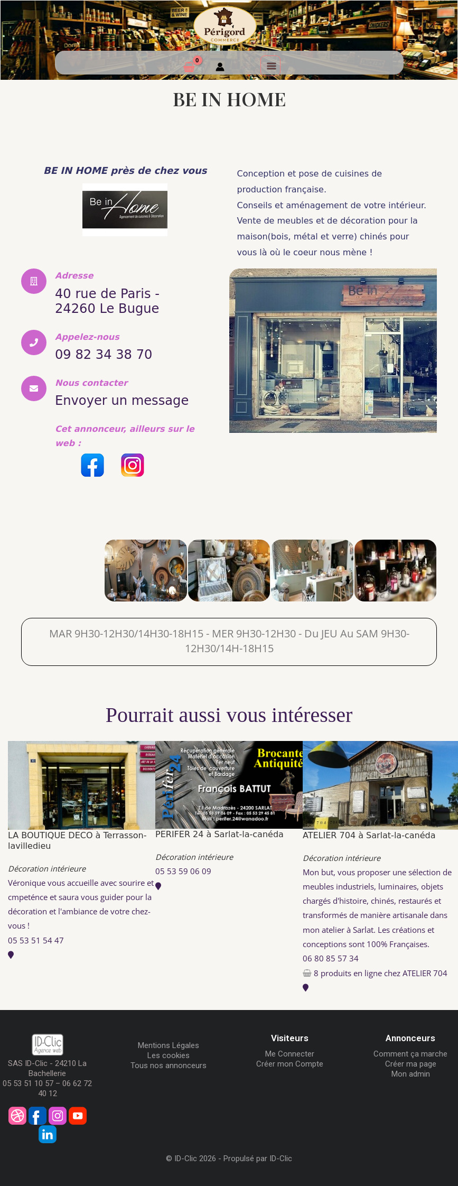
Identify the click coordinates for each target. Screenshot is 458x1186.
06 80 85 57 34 (331, 956)
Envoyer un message (127, 399)
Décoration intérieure (47, 866)
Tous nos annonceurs (168, 1064)
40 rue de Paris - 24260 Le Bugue (111, 300)
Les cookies (168, 1054)
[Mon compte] (220, 68)
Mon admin (410, 1072)
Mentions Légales (168, 1044)
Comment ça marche (410, 1052)
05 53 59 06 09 (183, 869)
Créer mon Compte (289, 1062)
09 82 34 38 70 (107, 354)
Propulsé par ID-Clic (257, 1157)
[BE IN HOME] (62, 569)
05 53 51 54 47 (36, 938)
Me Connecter (289, 1052)
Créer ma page (410, 1062)
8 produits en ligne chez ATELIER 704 (380, 971)
